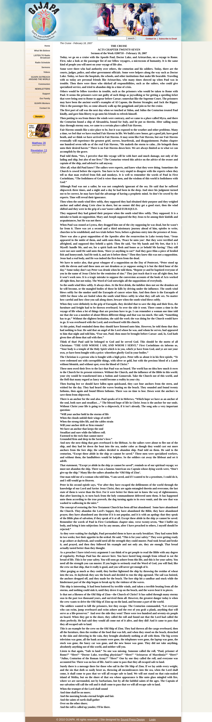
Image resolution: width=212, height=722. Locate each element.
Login (152, 719)
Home (47, 46)
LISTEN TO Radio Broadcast (42, 56)
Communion (44, 84)
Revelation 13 (39, 150)
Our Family (45, 98)
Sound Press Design (133, 719)
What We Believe (42, 51)
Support (46, 94)
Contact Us (151, 39)
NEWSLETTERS (42, 89)
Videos (47, 72)
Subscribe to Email (168, 39)
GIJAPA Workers (42, 103)
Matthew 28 (39, 143)
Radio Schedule (42, 62)
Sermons (46, 67)
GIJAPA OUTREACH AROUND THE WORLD (39, 78)
